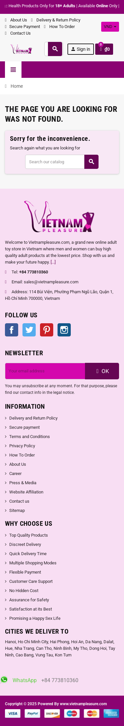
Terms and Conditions (29, 436)
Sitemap (17, 510)
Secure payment (24, 427)
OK (102, 371)
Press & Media (22, 482)
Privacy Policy (22, 445)
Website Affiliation (26, 491)
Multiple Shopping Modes (33, 562)
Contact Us (18, 33)
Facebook (11, 329)
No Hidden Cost (23, 590)
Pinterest (46, 329)
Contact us (19, 501)
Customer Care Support (31, 581)
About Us (16, 19)
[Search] (61, 162)
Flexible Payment (25, 572)
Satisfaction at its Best (30, 609)
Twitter (29, 329)
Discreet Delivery (25, 544)
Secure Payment (22, 26)
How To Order (59, 26)
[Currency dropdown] (110, 27)
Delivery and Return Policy (33, 418)
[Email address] (45, 371)
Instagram (64, 329)
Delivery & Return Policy (55, 19)
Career (15, 473)
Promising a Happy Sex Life (35, 618)
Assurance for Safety (29, 599)
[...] (53, 262)
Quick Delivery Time (28, 553)
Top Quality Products (28, 535)
